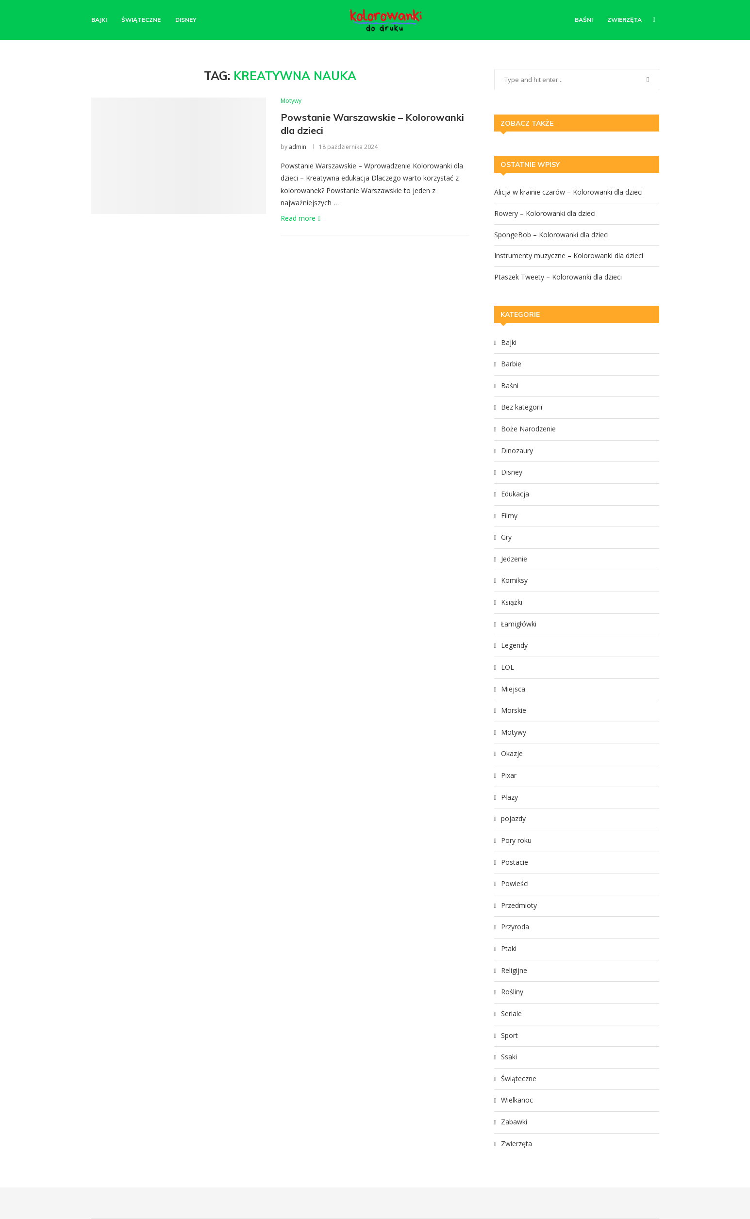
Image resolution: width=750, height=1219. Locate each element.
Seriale (511, 1013)
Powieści (515, 883)
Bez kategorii (521, 407)
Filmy (509, 515)
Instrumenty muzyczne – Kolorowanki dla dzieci (568, 255)
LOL (507, 667)
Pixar (509, 775)
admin (297, 147)
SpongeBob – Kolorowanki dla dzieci (551, 234)
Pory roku (516, 840)
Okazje (512, 753)
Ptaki (509, 948)
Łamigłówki (518, 623)
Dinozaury (517, 450)
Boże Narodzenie (528, 428)
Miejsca (513, 688)
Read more (300, 218)
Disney (186, 19)
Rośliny (512, 991)
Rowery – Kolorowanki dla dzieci (545, 213)
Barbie (511, 363)
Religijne (514, 970)
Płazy (509, 797)
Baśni (584, 19)
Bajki (99, 19)
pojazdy (513, 818)
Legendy (514, 645)
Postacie (514, 862)
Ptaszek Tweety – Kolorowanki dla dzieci (558, 276)
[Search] (654, 19)
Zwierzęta (624, 19)
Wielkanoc (517, 1099)
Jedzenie (514, 558)
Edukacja (515, 493)
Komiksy (514, 580)
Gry (506, 537)
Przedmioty (519, 905)
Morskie (513, 710)
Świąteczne (141, 19)
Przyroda (515, 926)
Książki (511, 602)
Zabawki (514, 1121)
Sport (509, 1035)
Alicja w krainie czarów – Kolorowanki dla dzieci (568, 192)
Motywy (513, 732)
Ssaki (509, 1056)
